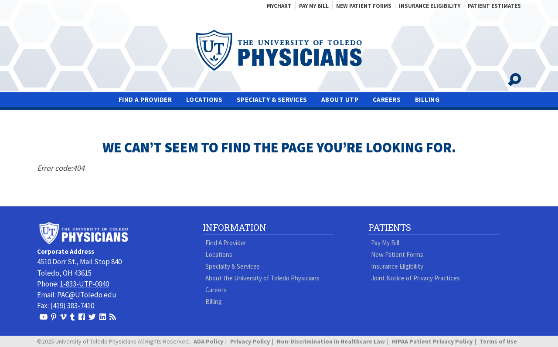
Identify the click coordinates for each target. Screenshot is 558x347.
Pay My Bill (314, 6)
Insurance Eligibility (429, 6)
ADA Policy (208, 341)
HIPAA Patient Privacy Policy (432, 341)
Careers (387, 100)
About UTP (340, 100)
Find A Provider (145, 100)
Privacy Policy (250, 341)
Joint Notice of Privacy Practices (415, 278)
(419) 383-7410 (72, 305)
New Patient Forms (363, 6)
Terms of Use (498, 341)
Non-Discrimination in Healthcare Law (331, 341)
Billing (427, 100)
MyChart (279, 6)
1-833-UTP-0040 (84, 284)
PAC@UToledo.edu (86, 295)
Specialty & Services (272, 100)
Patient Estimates (494, 6)
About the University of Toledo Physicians (262, 278)
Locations (204, 100)
